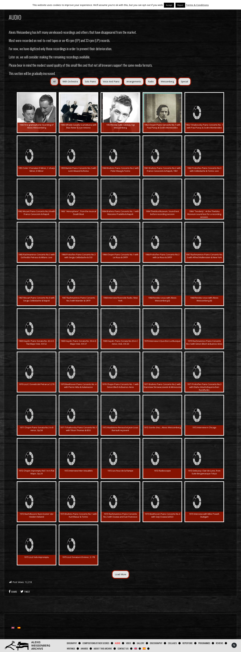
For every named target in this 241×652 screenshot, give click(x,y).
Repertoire (187, 643)
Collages (172, 643)
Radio (151, 81)
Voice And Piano (111, 81)
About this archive (103, 648)
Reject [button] (180, 5)
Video (128, 643)
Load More (120, 574)
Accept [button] (169, 5)
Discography (156, 643)
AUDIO (117, 643)
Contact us (123, 648)
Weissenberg (167, 81)
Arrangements (133, 81)
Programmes (204, 643)
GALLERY (140, 643)
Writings (71, 648)
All (54, 81)
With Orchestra (70, 81)
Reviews (219, 643)
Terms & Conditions (197, 4)
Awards (84, 648)
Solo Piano (90, 81)
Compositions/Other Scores (95, 643)
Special (184, 81)
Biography (72, 643)
